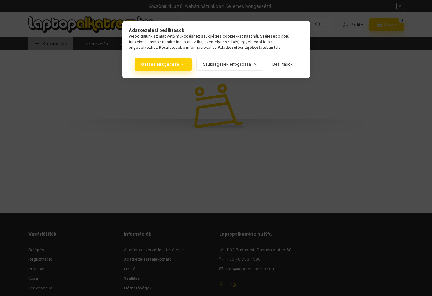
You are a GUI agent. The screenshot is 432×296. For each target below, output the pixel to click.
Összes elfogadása (160, 64)
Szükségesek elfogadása (227, 64)
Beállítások (282, 64)
